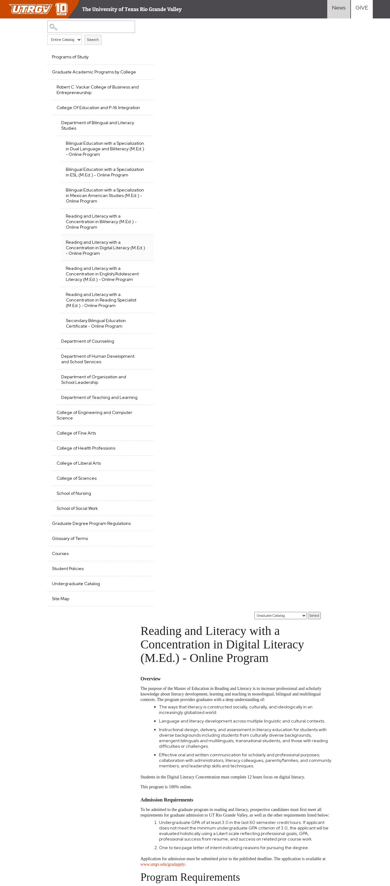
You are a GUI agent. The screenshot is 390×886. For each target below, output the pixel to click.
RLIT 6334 (163, 514)
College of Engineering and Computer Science (84, 476)
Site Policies (91, 814)
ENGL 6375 (164, 697)
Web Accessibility (23, 838)
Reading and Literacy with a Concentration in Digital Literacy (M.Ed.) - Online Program (93, 278)
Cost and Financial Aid (228, 803)
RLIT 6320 (163, 480)
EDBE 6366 (164, 632)
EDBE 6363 (164, 601)
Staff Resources (347, 795)
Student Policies (68, 635)
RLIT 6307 (163, 344)
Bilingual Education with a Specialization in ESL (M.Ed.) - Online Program (95, 191)
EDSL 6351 (163, 671)
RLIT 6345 (163, 361)
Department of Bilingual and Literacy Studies (89, 136)
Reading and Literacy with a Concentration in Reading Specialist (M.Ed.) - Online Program (93, 341)
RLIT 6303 (163, 399)
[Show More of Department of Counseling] (125, 390)
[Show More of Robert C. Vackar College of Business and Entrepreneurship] (125, 91)
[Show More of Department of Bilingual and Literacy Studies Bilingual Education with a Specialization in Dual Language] (125, 133)
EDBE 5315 (163, 542)
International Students (290, 803)
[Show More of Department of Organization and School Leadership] (125, 431)
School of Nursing (74, 554)
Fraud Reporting (75, 824)
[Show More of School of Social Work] (125, 568)
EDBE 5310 (163, 531)
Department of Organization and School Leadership (89, 434)
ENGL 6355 (164, 680)
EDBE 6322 (163, 553)
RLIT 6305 (163, 336)
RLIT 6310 (162, 454)
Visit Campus (342, 811)
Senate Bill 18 (108, 824)
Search (93, 39)
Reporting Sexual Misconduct (35, 849)
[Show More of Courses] (125, 619)
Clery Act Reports (142, 824)
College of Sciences (77, 539)
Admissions (217, 795)
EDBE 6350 (164, 579)
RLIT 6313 (162, 471)
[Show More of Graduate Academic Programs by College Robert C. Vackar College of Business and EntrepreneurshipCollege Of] (125, 71)
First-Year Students (287, 787)
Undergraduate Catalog (76, 650)
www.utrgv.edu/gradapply (177, 292)
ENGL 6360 (164, 688)
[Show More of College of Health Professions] (125, 508)
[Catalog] (281, 27)
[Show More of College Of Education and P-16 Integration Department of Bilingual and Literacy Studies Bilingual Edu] (125, 112)
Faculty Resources (348, 787)
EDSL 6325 (163, 663)
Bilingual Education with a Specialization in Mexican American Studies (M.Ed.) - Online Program (93, 220)
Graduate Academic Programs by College (83, 74)
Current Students (285, 819)
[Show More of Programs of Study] (125, 56)
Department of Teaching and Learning (90, 455)
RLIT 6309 (163, 353)
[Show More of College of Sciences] (125, 538)
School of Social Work (77, 569)
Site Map (60, 665)
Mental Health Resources (69, 838)
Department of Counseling (87, 391)
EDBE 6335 (163, 570)
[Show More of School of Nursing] (125, 553)
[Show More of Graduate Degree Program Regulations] (125, 583)
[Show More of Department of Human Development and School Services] (125, 405)
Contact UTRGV (83, 849)
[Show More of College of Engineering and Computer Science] (125, 472)
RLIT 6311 (161, 463)
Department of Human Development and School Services (86, 411)
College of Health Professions (86, 509)
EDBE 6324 (164, 562)
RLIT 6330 (163, 497)
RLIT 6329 (163, 488)
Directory (339, 819)
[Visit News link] (338, 9)
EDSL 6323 (163, 652)
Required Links (122, 814)
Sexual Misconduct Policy (123, 838)
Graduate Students (287, 811)
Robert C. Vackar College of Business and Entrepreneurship (88, 95)
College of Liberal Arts (79, 524)
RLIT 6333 (162, 506)
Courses (60, 620)
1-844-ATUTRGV (120, 849)
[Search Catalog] (82, 26)
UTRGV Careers (346, 803)
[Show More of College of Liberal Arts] (125, 523)
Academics (217, 787)
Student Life (219, 811)
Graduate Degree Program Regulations (79, 587)
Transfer (275, 795)
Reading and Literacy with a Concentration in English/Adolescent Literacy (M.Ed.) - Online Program (94, 310)
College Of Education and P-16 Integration (87, 115)
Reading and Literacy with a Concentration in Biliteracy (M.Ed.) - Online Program (93, 249)
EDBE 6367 (164, 641)
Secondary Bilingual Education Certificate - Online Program (95, 370)
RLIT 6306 (163, 407)
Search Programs (223, 819)
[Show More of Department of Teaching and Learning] (125, 452)
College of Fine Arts (76, 494)
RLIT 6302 (163, 390)
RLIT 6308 (163, 416)
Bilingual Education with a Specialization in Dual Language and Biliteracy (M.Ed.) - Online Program (91, 163)
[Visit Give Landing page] (362, 9)
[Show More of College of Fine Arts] (125, 493)
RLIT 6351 (162, 523)
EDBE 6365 (164, 624)
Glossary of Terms (70, 605)
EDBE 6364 (164, 612)
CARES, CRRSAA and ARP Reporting (41, 814)
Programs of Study (70, 57)
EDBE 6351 (163, 590)
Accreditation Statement (31, 824)
